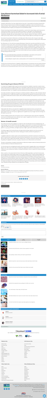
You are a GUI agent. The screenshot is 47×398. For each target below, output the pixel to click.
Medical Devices (4, 356)
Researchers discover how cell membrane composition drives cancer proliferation (23, 276)
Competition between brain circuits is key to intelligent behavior (20, 242)
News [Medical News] (2, 346)
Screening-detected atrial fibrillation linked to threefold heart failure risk (40, 205)
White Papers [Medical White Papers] (3, 349)
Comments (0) (3, 183)
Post (2, 236)
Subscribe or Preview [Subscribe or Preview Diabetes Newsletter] (9, 312)
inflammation (11, 126)
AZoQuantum (26, 376)
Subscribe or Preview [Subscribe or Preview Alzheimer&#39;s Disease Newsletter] (9, 322)
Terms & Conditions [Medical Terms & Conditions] (4, 376)
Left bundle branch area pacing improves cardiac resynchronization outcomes (6, 205)
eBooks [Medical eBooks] (2, 358)
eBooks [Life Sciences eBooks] (25, 354)
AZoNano (25, 367)
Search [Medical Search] (2, 369)
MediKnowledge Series (5, 353)
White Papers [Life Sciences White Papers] (26, 349)
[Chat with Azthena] (44, 395)
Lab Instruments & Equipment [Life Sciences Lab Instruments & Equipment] (29, 346)
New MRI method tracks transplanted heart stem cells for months (17, 205)
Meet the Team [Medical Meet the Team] (4, 367)
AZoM (25, 366)
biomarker (8, 127)
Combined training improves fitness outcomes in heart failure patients (6, 217)
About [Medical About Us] (2, 366)
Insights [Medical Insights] (2, 352)
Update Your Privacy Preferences (38, 389)
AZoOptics (26, 370)
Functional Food (4, 345)
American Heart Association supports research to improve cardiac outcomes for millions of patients (29, 205)
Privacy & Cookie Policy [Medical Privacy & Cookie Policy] (5, 377)
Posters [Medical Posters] (2, 360)
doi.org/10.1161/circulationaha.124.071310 (18, 172)
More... (45, 4)
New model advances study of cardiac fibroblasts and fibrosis (40, 216)
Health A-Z (3, 347)
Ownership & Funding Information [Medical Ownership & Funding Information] (7, 380)
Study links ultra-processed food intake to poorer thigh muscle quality (21, 267)
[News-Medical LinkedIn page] (9, 389)
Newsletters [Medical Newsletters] (3, 370)
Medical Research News (9, 182)
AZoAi (25, 380)
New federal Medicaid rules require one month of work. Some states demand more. (23, 295)
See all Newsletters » (4, 326)
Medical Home (11, 1)
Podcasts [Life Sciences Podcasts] (25, 357)
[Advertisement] (23, 190)
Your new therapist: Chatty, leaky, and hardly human (18, 289)
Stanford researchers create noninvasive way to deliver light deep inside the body (23, 260)
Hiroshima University (5, 20)
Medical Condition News (18, 182)
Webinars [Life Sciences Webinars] (26, 353)
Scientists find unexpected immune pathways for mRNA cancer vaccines (21, 283)
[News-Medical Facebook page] (4, 389)
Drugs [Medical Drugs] (2, 357)
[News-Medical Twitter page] (7, 389)
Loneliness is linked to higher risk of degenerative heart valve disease (29, 217)
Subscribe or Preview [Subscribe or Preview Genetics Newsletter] (9, 317)
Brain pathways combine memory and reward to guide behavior (20, 254)
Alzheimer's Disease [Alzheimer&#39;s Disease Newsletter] (9, 321)
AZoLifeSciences (27, 378)
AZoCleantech (26, 369)
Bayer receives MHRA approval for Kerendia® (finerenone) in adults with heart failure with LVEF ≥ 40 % (17, 217)
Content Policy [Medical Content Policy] (3, 378)
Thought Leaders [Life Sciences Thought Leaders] (27, 350)
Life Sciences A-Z (27, 347)
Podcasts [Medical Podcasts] (2, 361)
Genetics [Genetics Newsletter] (7, 316)
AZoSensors (26, 373)
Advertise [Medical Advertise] (3, 373)
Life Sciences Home (20, 1)
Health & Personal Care (5, 354)
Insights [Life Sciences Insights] (25, 352)
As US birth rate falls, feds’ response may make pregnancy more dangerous (22, 302)
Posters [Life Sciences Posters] (25, 356)
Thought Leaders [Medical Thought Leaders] (4, 350)
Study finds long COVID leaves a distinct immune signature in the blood (21, 248)
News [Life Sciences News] (25, 345)
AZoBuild (25, 377)
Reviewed (44, 18)
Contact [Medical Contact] (2, 374)
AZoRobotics (26, 372)
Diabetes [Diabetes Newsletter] (7, 311)
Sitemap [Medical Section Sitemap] (2, 372)
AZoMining (26, 374)
